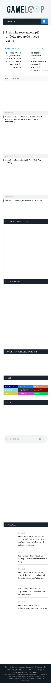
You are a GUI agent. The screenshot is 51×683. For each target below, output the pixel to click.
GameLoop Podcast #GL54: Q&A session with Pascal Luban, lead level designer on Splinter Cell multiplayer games (31, 540)
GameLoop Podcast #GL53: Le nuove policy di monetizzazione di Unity (32, 559)
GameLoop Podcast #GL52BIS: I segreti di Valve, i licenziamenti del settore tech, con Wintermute (32, 575)
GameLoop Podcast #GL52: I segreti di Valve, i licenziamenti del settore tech (31, 592)
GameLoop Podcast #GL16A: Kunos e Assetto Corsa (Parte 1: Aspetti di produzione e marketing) (24, 119)
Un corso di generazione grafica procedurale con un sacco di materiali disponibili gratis (39, 61)
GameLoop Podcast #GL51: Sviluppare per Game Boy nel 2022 (32, 606)
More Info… (34, 672)
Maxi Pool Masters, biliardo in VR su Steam (23, 200)
